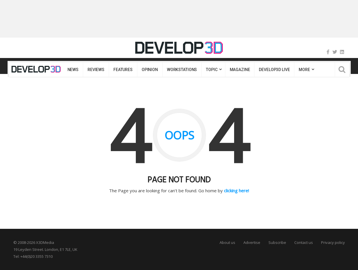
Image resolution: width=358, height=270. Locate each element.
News (73, 69)
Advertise (251, 242)
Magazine (240, 69)
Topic (211, 69)
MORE (304, 69)
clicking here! (236, 190)
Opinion (150, 69)
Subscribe (277, 242)
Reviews (96, 69)
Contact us (303, 242)
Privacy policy (333, 242)
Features (123, 69)
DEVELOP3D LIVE (274, 69)
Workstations (182, 69)
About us (227, 242)
